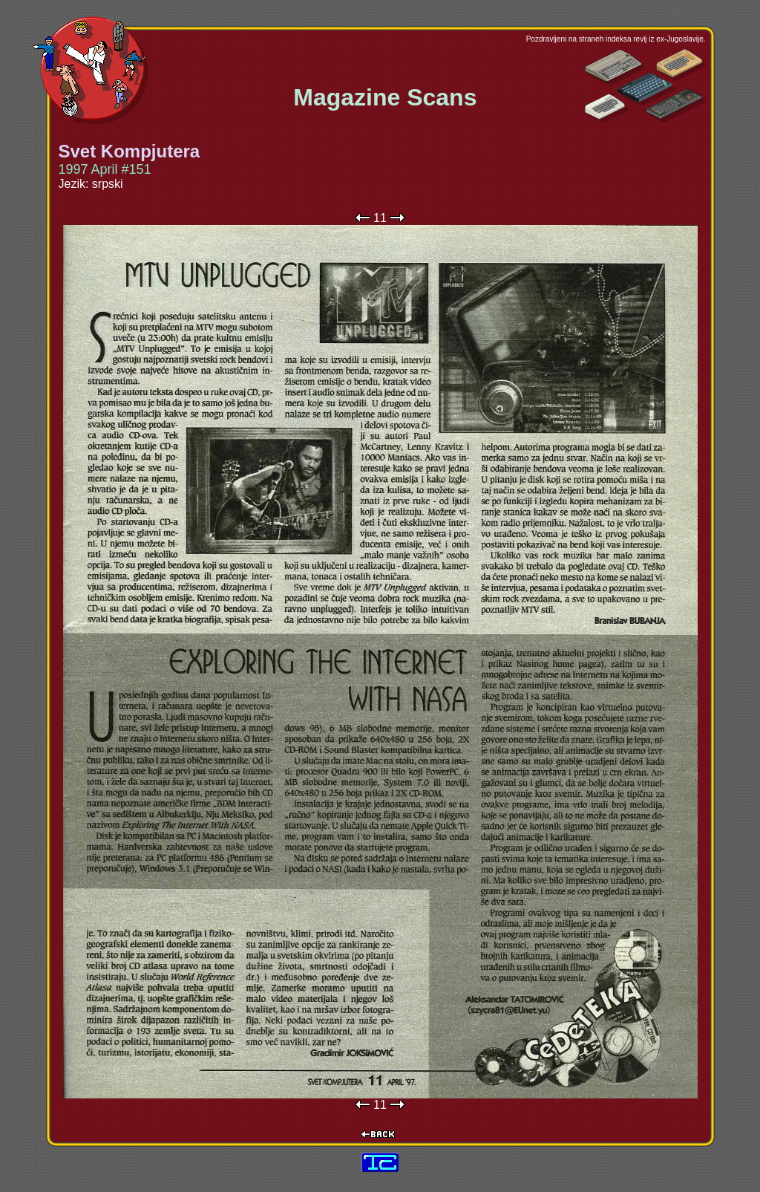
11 (380, 218)
